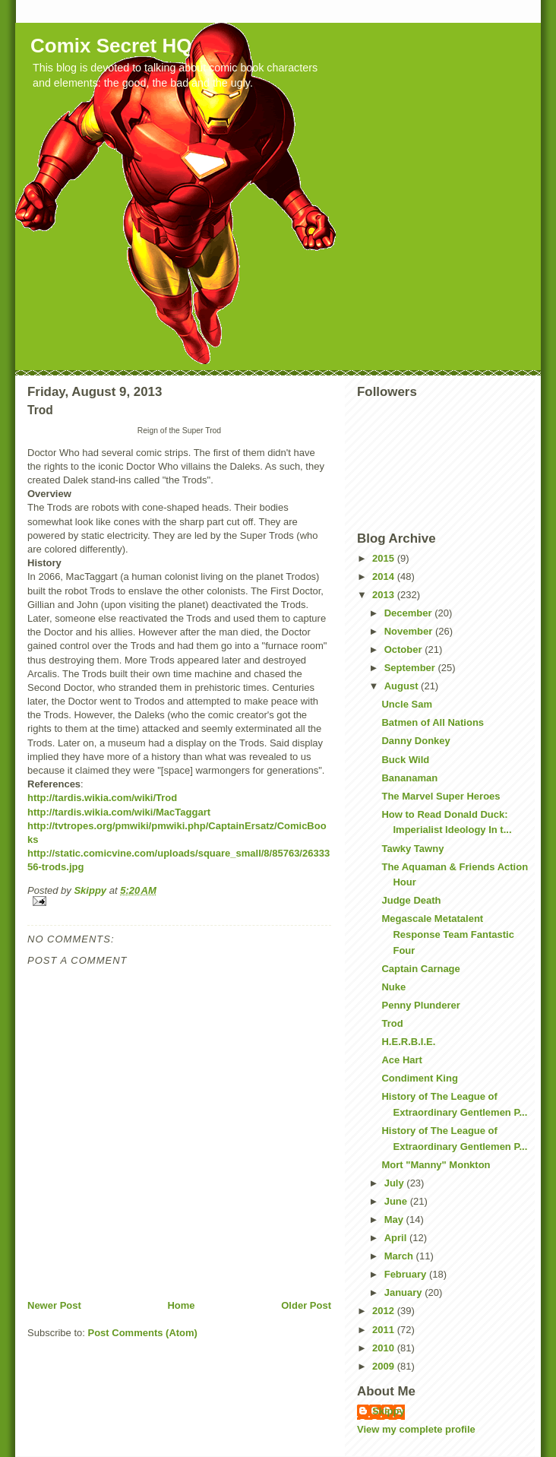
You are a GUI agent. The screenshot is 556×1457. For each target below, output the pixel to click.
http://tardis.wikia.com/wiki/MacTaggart (118, 812)
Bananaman (409, 778)
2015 (384, 558)
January (404, 1292)
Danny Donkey (415, 740)
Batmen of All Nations (432, 722)
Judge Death (411, 900)
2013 (384, 594)
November (409, 631)
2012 (384, 1310)
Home (180, 1305)
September (411, 667)
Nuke (393, 987)
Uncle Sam (406, 704)
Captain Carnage (420, 968)
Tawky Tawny (412, 848)
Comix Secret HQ (110, 45)
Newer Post (54, 1305)
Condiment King (419, 1078)
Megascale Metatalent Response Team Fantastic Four (447, 934)
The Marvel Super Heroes (440, 796)
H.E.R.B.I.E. (408, 1041)
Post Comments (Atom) (142, 1332)
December (409, 613)
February (406, 1274)
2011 (384, 1329)
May (395, 1219)
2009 (384, 1366)
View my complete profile (416, 1429)
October (404, 649)
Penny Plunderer (420, 1005)
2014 (384, 576)
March (400, 1256)
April (396, 1237)
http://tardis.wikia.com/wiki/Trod (102, 797)
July (395, 1183)
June (397, 1201)
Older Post (306, 1305)
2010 (384, 1348)
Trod (392, 1023)
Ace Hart (401, 1060)
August (402, 686)
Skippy (388, 1411)
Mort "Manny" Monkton (435, 1164)
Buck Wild (405, 759)
